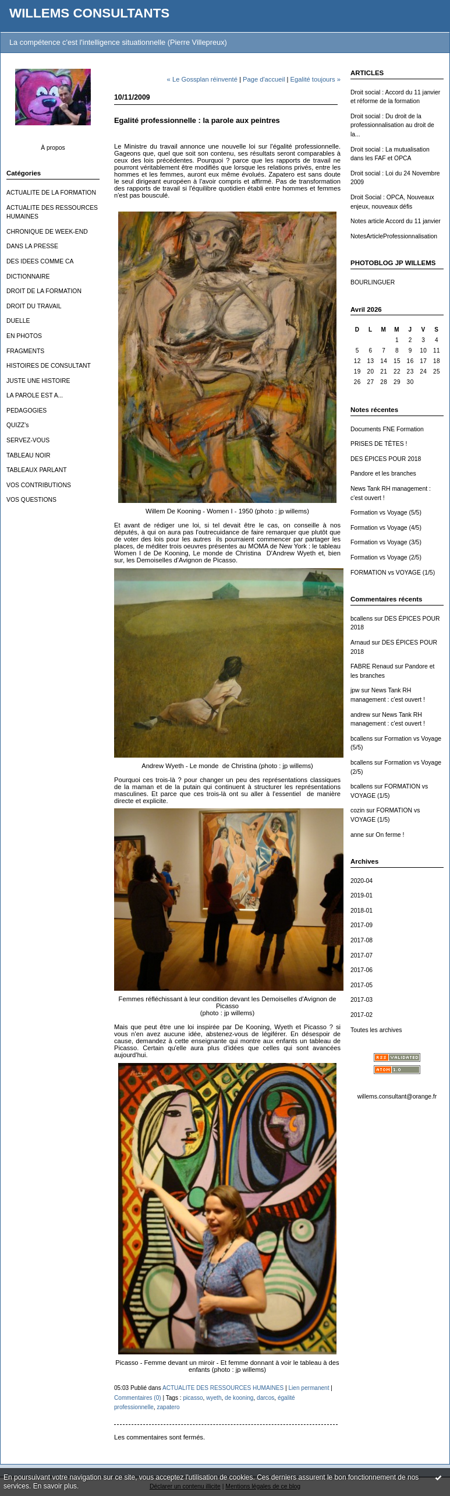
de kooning (239, 1398)
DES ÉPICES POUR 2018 (385, 459)
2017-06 (361, 970)
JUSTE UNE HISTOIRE (38, 381)
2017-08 (361, 940)
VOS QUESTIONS (31, 500)
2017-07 (361, 955)
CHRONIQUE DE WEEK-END (47, 231)
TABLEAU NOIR (28, 455)
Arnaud (360, 642)
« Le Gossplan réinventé (202, 79)
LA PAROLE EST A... (34, 395)
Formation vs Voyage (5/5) (385, 512)
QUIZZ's (17, 425)
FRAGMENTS (25, 351)
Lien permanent (308, 1388)
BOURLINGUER (372, 282)
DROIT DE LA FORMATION (44, 291)
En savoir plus (55, 1486)
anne (357, 835)
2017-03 (361, 1000)
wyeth (213, 1398)
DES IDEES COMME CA (39, 261)
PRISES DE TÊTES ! (378, 444)
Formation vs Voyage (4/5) (385, 528)
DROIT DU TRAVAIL (34, 306)
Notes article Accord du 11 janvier (395, 221)
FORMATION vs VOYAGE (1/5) (392, 572)
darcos (265, 1398)
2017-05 (361, 985)
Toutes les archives (376, 1030)
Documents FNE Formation (387, 429)
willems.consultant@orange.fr (397, 1096)
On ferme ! (389, 835)
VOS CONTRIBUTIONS (38, 485)
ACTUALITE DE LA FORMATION (51, 192)
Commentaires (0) (137, 1398)
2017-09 (361, 925)
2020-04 (361, 881)
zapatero (168, 1407)
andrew (360, 715)
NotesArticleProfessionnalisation (393, 236)
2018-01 (361, 910)
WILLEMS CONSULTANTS (89, 13)
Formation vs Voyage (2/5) (385, 557)
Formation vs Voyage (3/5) (385, 542)
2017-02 (361, 1015)
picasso (193, 1398)
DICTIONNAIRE (27, 276)
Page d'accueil (264, 79)
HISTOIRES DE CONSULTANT (48, 365)
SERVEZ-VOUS (27, 440)
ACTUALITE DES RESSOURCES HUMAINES (223, 1388)
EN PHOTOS (24, 336)
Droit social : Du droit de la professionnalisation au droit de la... (392, 125)
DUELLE (18, 321)
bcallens (361, 618)
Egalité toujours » (315, 79)
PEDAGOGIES (26, 410)
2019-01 (361, 895)
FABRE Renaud (371, 666)
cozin (357, 810)
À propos (53, 148)
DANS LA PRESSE (32, 246)
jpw (355, 690)
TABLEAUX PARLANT (36, 470)
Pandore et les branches (383, 473)
